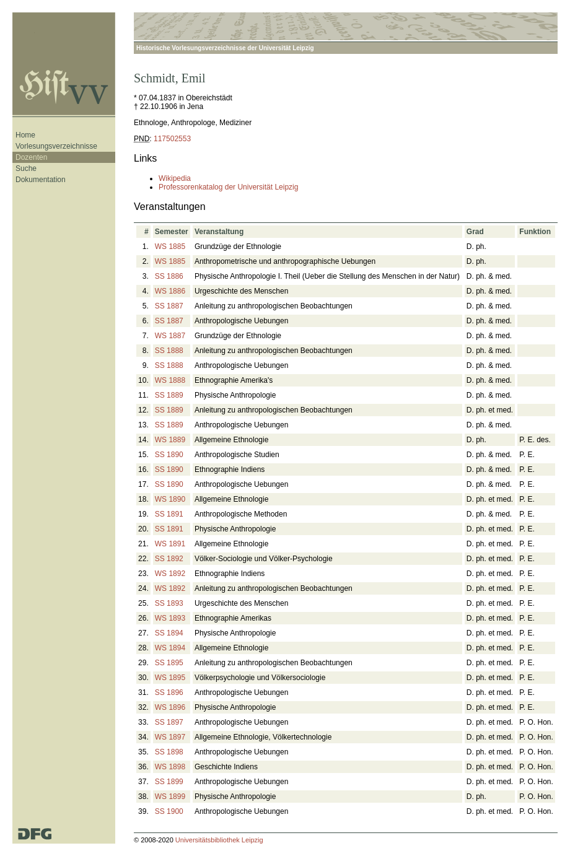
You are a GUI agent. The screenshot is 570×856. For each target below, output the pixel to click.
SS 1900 (169, 811)
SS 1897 (169, 722)
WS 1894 (170, 648)
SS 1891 (169, 514)
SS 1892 (169, 558)
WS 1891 (170, 543)
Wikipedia (175, 178)
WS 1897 (170, 737)
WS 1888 (170, 380)
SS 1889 (169, 395)
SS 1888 (169, 350)
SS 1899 (169, 781)
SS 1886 (169, 276)
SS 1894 (169, 633)
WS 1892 (170, 573)
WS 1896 (170, 707)
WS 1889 (170, 439)
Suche (26, 168)
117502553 (172, 138)
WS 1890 (170, 499)
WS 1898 (170, 766)
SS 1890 (169, 454)
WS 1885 (170, 246)
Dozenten (31, 157)
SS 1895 (169, 662)
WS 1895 (170, 677)
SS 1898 (169, 752)
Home (25, 135)
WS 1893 (170, 618)
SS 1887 (169, 306)
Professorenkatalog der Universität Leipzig (228, 187)
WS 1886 (170, 291)
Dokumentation (40, 179)
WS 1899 (170, 796)
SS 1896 (169, 692)
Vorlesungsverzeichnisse (56, 146)
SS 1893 (169, 603)
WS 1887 (170, 335)
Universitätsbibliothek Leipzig (219, 840)
